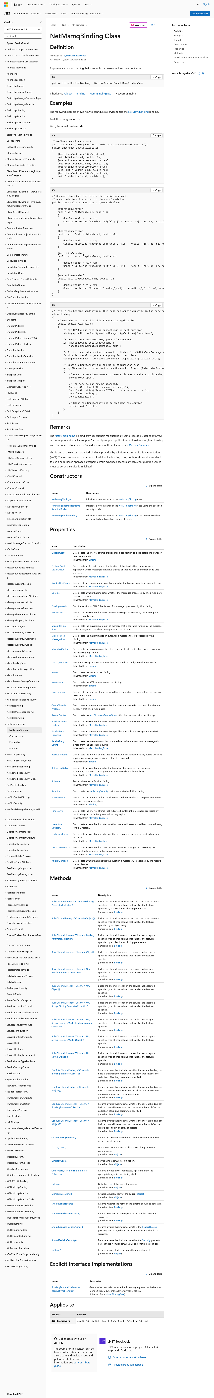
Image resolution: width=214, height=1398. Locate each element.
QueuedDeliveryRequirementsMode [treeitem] (24, 937)
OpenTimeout (58, 691)
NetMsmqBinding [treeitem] (18, 730)
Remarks (178, 40)
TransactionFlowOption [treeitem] (18, 1103)
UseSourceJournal (60, 847)
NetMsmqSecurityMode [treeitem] (19, 760)
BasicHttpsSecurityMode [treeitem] (19, 134)
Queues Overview (139, 445)
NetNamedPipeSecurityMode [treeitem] (21, 778)
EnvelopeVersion (59, 606)
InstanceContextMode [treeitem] (18, 537)
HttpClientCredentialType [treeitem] (19, 457)
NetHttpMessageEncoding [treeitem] (20, 711)
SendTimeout (58, 797)
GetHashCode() (59, 1160)
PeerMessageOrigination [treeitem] (19, 868)
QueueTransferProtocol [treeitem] (18, 945)
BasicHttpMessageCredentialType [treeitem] (24, 98)
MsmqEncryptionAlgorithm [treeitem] (20, 669)
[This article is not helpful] (203, 73)
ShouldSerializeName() (62, 1203)
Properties (179, 48)
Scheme (55, 781)
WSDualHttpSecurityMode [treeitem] (20, 1199)
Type (110, 1183)
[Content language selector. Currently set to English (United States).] (19, 1391)
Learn (53, 24)
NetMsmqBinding (138, 111)
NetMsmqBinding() (61, 499)
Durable (55, 592)
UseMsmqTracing (60, 834)
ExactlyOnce (57, 612)
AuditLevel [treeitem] (12, 73)
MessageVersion (59, 662)
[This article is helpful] (199, 73)
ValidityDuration (59, 860)
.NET (64, 24)
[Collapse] (40, 22)
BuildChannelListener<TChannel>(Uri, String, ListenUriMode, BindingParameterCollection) (72, 1023)
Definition (179, 31)
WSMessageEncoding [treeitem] (18, 1248)
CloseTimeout (58, 552)
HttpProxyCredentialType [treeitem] (19, 463)
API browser (78, 24)
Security (55, 791)
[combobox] (23, 29)
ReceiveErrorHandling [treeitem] (18, 963)
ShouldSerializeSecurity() (64, 1240)
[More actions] (161, 25)
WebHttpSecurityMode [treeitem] (18, 1162)
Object (68, 93)
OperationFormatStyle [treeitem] (18, 843)
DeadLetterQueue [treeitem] (16, 285)
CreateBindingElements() (63, 1137)
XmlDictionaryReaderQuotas (104, 715)
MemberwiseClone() (61, 1193)
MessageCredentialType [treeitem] (19, 583)
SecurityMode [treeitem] (14, 994)
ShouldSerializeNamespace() (65, 1213)
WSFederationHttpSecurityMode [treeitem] (23, 1217)
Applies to (179, 61)
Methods (178, 53)
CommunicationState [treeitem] (17, 254)
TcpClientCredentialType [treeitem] (19, 1085)
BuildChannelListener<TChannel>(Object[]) (73, 952)
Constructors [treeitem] (16, 736)
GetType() (56, 1183)
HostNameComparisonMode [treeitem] (21, 445)
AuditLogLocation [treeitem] (16, 79)
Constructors (180, 44)
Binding (80, 93)
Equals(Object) (58, 1147)
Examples (178, 35)
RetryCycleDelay (59, 767)
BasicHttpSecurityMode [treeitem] (19, 122)
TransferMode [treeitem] (14, 1116)
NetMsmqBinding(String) (64, 515)
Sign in (206, 4)
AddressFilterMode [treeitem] (16, 67)
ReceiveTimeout (59, 754)
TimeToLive (57, 810)
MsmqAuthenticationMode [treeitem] (20, 656)
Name (54, 672)
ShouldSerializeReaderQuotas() (67, 1226)
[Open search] (198, 5)
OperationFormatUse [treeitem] (17, 849)
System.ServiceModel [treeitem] (18, 43)
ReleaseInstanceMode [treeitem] (18, 969)
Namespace (57, 682)
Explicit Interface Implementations (191, 57)
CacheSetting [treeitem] (13, 140)
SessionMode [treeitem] (13, 1073)
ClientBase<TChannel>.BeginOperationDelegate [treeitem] (24, 173)
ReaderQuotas (58, 715)
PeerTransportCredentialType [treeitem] (21, 910)
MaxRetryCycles (59, 649)
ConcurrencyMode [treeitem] (16, 260)
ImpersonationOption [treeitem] (18, 524)
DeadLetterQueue (60, 582)
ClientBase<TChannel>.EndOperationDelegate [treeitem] (24, 193)
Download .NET (200, 13)
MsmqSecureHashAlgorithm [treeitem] (21, 687)
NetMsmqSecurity (99, 791)
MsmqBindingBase (100, 93)
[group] (107, 245)
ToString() (56, 1250)
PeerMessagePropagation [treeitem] (20, 874)
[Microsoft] (6, 4)
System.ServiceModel (75, 55)
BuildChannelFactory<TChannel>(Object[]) (73, 918)
